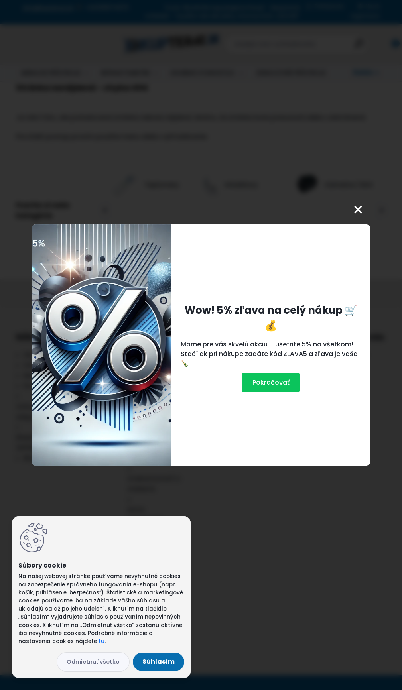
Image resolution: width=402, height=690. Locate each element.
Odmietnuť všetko (93, 662)
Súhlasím (158, 661)
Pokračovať (271, 382)
